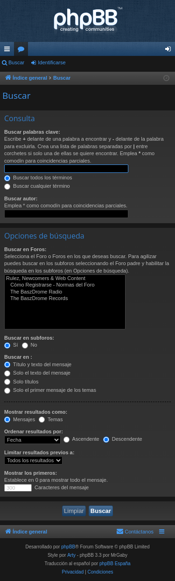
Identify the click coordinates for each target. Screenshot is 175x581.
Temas (51, 419)
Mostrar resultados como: (35, 412)
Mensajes (19, 419)
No (29, 345)
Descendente (122, 439)
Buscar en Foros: (25, 249)
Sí (11, 345)
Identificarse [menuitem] (170, 51)
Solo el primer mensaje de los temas (50, 390)
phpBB (68, 546)
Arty (71, 555)
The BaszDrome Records (65, 298)
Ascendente (81, 439)
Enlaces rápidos (9, 51)
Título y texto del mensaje (37, 364)
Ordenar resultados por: (33, 431)
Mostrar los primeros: (30, 473)
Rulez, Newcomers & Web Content (65, 278)
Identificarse (51, 62)
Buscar (16, 62)
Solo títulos (21, 381)
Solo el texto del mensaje (37, 373)
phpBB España (115, 563)
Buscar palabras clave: (32, 132)
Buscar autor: (21, 198)
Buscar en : (18, 357)
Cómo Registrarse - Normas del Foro (65, 285)
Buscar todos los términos (38, 177)
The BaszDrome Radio (65, 292)
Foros (23, 51)
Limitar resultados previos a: (39, 452)
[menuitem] (135, 531)
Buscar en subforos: (29, 338)
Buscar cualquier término (37, 186)
